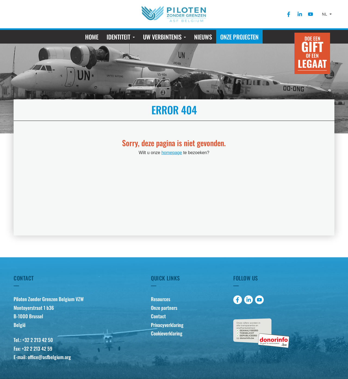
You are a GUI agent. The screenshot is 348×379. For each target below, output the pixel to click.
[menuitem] (288, 14)
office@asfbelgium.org (49, 356)
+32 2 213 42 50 (37, 339)
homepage (171, 152)
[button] (120, 37)
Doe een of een (312, 53)
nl (325, 14)
